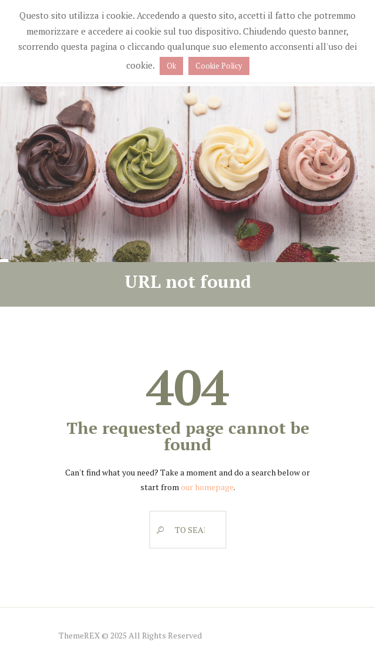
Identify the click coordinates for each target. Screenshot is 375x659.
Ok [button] (171, 65)
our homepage (207, 486)
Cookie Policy (218, 65)
